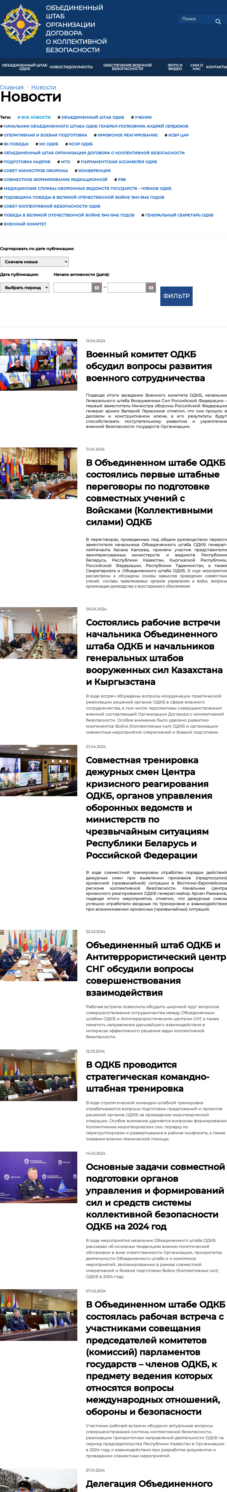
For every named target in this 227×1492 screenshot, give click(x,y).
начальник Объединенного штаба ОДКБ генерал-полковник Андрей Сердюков (96, 122)
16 (105, 1260)
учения (143, 113)
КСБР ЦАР (178, 131)
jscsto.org (63, 1451)
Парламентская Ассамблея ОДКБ (119, 157)
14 (81, 1260)
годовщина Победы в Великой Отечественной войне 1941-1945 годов (84, 193)
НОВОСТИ (59, 65)
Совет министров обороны (36, 166)
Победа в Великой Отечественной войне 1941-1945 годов (69, 211)
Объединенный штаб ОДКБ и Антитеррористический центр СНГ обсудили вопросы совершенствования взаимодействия (152, 731)
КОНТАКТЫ (216, 65)
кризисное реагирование (128, 131)
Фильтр (176, 283)
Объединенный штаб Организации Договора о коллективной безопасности (76, 29)
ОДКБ (110, 1370)
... (59, 1260)
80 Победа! (16, 140)
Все (171, 1260)
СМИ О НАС (196, 65)
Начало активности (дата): (81, 270)
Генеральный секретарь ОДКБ (179, 211)
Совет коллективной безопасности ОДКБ (52, 202)
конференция (94, 166)
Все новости (36, 113)
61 (138, 1260)
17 (117, 1260)
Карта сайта (128, 1401)
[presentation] (4, 1344)
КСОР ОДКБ (81, 140)
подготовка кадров (27, 157)
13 (70, 1260)
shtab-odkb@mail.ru (163, 1432)
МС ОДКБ (48, 140)
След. (154, 1260)
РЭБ (122, 175)
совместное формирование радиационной (55, 175)
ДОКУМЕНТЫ (80, 65)
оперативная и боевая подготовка (45, 131)
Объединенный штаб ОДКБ (24, 65)
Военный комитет (25, 220)
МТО (65, 157)
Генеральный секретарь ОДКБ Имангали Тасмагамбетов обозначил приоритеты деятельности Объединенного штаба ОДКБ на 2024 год (155, 1161)
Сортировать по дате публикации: (37, 245)
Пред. (36, 1260)
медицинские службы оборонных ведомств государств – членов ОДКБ (87, 184)
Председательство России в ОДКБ (42, 1373)
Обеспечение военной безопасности (127, 65)
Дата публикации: (19, 270)
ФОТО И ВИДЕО (175, 65)
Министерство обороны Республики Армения (177, 1373)
